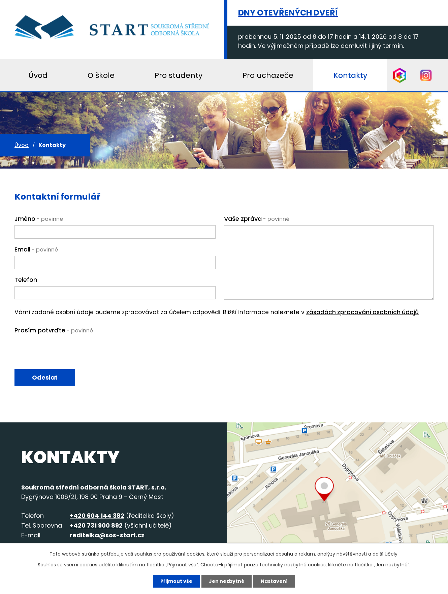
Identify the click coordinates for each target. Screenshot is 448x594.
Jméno (38, 218)
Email (36, 249)
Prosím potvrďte (53, 330)
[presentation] (65, 351)
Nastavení (274, 581)
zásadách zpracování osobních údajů (362, 312)
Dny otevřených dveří (288, 12)
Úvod (21, 145)
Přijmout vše (176, 581)
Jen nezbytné (226, 581)
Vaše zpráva (256, 218)
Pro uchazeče (268, 75)
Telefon (25, 279)
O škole (101, 75)
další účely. (385, 554)
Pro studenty (178, 75)
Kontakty (350, 75)
